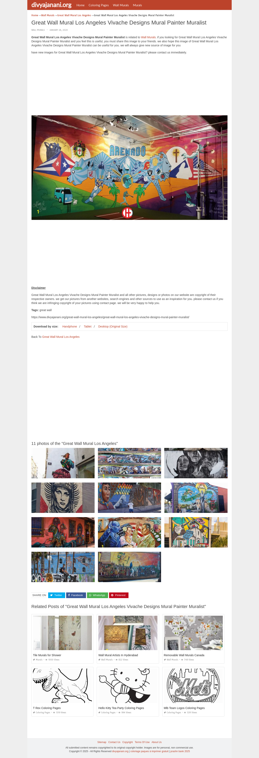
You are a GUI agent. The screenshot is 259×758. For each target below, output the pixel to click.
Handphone (69, 326)
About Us (156, 742)
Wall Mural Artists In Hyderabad (118, 655)
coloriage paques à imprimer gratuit (149, 751)
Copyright (127, 742)
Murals (137, 5)
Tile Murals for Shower (47, 655)
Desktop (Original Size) (112, 326)
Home (80, 5)
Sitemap (101, 742)
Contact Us (114, 742)
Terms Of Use (142, 742)
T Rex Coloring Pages (47, 708)
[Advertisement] (129, 85)
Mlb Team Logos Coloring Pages (184, 708)
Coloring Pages (99, 5)
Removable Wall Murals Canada (184, 655)
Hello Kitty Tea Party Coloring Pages (121, 708)
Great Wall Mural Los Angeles (61, 336)
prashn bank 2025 (180, 751)
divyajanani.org (51, 4)
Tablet (87, 326)
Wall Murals (121, 5)
